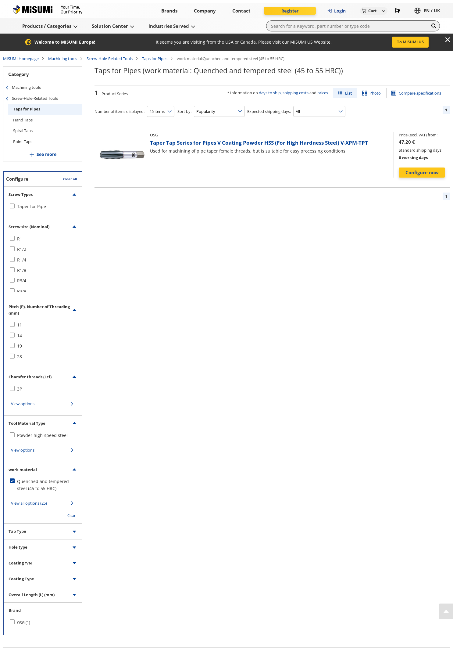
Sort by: (184, 111)
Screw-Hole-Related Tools (110, 58)
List (348, 93)
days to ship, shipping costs (284, 93)
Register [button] (289, 11)
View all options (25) (29, 503)
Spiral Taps (23, 130)
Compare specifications (420, 93)
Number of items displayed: (119, 111)
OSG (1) (23, 622)
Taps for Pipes (154, 58)
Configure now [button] (422, 172)
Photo (375, 93)
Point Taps (22, 141)
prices (322, 93)
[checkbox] (42, 206)
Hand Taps (23, 120)
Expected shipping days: (269, 111)
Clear (71, 515)
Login (336, 11)
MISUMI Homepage (21, 58)
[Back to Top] (446, 611)
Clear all (70, 179)
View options (22, 403)
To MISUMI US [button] (410, 42)
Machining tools (62, 58)
